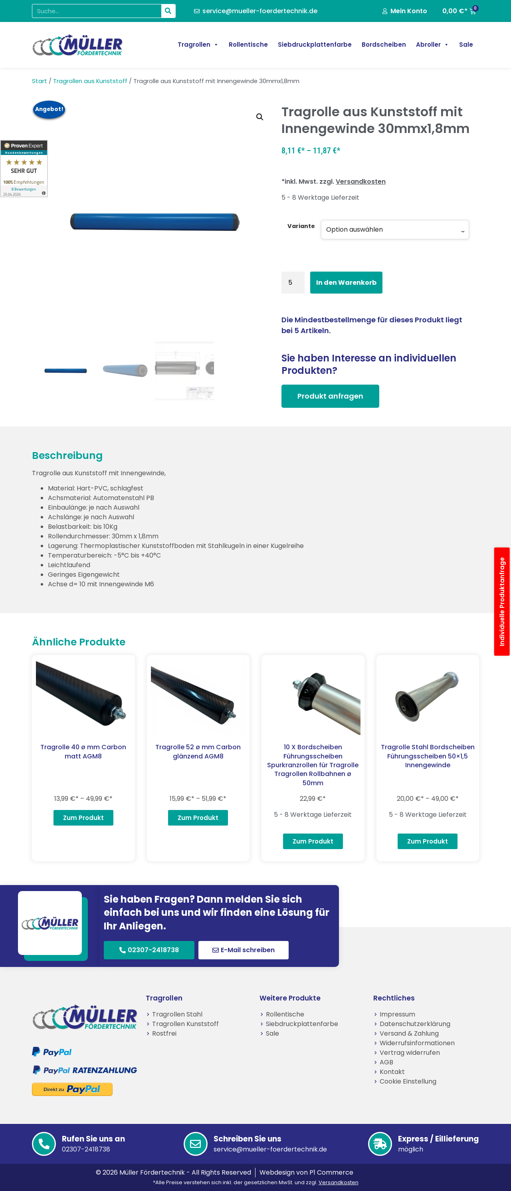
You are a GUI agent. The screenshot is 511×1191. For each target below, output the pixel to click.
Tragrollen (198, 45)
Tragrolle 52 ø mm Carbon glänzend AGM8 (198, 751)
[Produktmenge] (293, 283)
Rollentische (248, 44)
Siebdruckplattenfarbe (315, 44)
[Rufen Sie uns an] (44, 1144)
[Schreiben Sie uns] (196, 1144)
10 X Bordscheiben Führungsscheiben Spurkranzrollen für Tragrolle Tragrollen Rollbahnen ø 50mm (312, 765)
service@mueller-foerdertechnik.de (270, 1149)
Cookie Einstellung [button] (408, 1081)
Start (39, 81)
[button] (260, 117)
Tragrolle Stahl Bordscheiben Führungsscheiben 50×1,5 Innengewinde (428, 756)
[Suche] (168, 11)
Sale (466, 44)
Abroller (432, 45)
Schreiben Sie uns (247, 1138)
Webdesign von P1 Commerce (306, 1172)
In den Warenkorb (346, 282)
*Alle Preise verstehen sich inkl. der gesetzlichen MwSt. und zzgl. (255, 1182)
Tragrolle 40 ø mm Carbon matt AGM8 (83, 751)
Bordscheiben (384, 44)
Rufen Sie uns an (93, 1138)
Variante (301, 226)
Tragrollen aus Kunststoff (90, 81)
